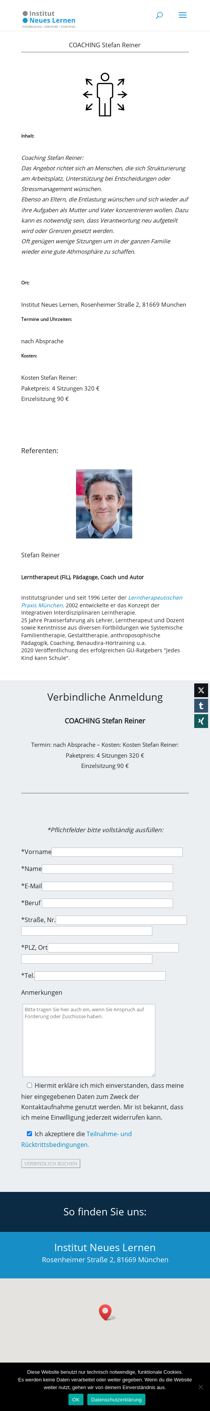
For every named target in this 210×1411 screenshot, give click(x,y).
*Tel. (28, 975)
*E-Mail (31, 886)
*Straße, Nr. (38, 920)
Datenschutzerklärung (116, 1400)
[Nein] (200, 1387)
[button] (108, 1312)
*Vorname (36, 852)
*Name (31, 868)
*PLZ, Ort (34, 947)
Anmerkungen (41, 992)
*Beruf (31, 903)
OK (76, 1400)
